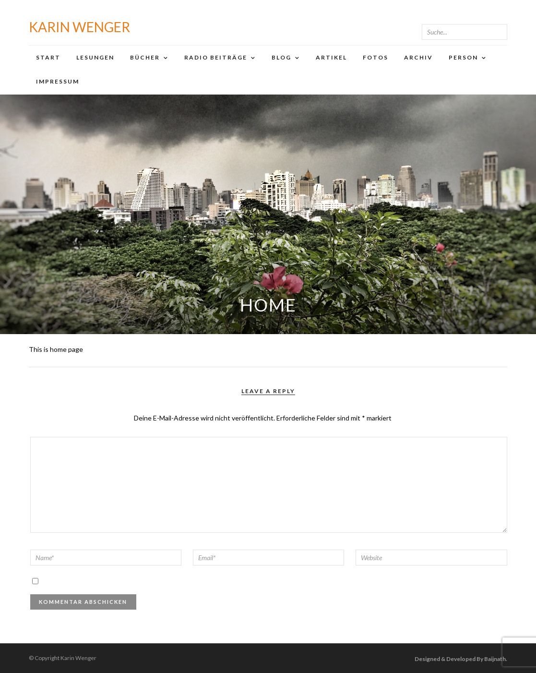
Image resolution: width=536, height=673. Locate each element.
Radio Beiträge (215, 57)
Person (463, 57)
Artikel (331, 57)
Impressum (57, 81)
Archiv (418, 57)
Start (48, 57)
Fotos (375, 57)
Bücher (145, 57)
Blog (281, 57)
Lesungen (95, 57)
